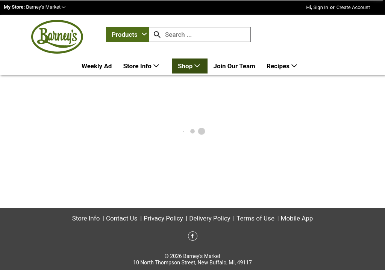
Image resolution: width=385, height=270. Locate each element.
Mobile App (297, 218)
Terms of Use (255, 218)
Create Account (353, 7)
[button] (45, 7)
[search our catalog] (157, 34)
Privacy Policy (163, 218)
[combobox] (127, 34)
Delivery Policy (209, 218)
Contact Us (121, 218)
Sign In (320, 7)
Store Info (86, 218)
